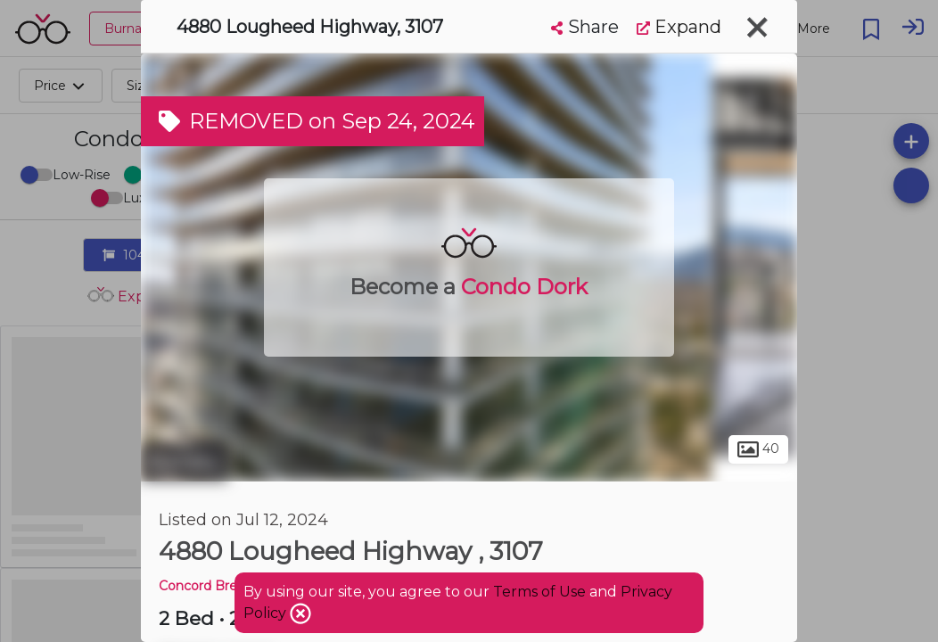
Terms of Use (539, 591)
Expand (679, 26)
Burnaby (184, 462)
